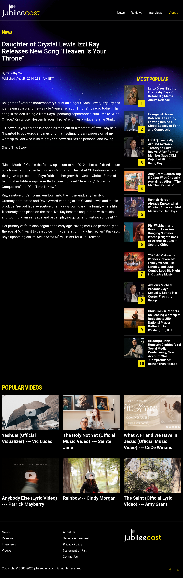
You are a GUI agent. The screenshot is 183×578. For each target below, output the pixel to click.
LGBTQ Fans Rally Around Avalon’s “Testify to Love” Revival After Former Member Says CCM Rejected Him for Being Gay (163, 151)
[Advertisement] (153, 58)
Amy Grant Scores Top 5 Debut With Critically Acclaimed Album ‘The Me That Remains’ (164, 179)
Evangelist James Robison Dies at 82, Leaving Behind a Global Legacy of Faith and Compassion (164, 121)
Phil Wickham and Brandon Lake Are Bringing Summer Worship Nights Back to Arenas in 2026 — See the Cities (163, 235)
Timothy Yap (14, 73)
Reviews (136, 13)
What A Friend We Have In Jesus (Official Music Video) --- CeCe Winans (150, 441)
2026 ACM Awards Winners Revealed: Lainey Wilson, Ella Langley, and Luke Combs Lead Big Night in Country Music (164, 264)
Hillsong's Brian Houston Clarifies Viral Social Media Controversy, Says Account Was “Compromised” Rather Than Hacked (164, 352)
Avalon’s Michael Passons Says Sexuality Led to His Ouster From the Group (162, 292)
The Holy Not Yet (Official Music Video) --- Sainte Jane (89, 441)
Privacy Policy (72, 544)
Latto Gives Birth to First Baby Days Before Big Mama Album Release (162, 94)
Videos (173, 13)
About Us (69, 532)
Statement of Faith (75, 550)
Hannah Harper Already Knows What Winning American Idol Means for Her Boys (164, 205)
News (121, 13)
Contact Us (70, 556)
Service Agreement (76, 538)
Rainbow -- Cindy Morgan (89, 498)
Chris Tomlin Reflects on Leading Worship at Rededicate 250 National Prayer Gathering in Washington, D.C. (164, 320)
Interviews (155, 13)
